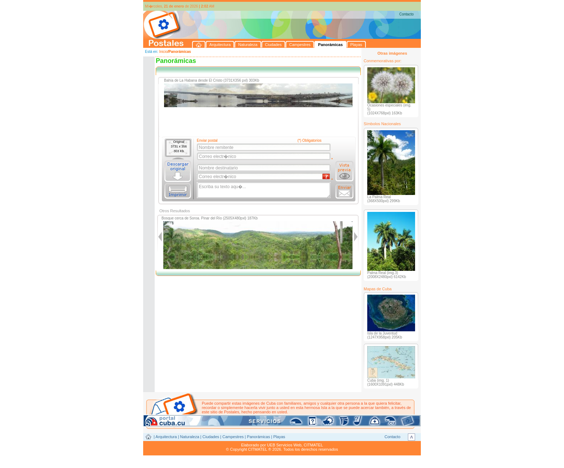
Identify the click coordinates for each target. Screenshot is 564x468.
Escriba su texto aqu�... (264, 190)
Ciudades (211, 437)
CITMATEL (313, 445)
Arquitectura (166, 437)
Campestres (233, 437)
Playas (279, 437)
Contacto (406, 14)
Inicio (163, 52)
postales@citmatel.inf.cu (263, 416)
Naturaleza (189, 437)
